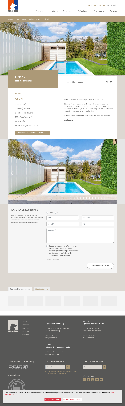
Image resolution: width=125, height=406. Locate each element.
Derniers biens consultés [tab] (20, 289)
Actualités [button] (82, 11)
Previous (9, 171)
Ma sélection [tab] (41, 289)
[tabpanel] (62, 171)
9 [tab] (87, 198)
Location (25, 325)
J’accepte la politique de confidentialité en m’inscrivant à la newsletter (62, 372)
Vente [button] (39, 11)
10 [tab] (89, 198)
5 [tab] (75, 198)
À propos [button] (98, 11)
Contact (113, 11)
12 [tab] (95, 198)
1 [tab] (63, 198)
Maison (24, 19)
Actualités (26, 331)
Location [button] (52, 11)
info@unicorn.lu (51, 338)
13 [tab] (98, 198)
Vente (18, 19)
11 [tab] (92, 198)
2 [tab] (66, 198)
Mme (51, 213)
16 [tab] (107, 198)
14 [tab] (101, 198)
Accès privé (96, 5)
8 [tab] (84, 198)
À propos (25, 328)
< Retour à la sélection (73, 82)
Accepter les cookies (52, 399)
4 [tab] (72, 198)
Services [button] (67, 11)
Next (116, 171)
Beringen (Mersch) (35, 19)
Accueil (10, 19)
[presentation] (99, 251)
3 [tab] (69, 198)
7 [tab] (81, 198)
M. (58, 213)
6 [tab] (78, 198)
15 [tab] (104, 198)
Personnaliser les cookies (72, 399)
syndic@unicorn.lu (52, 354)
